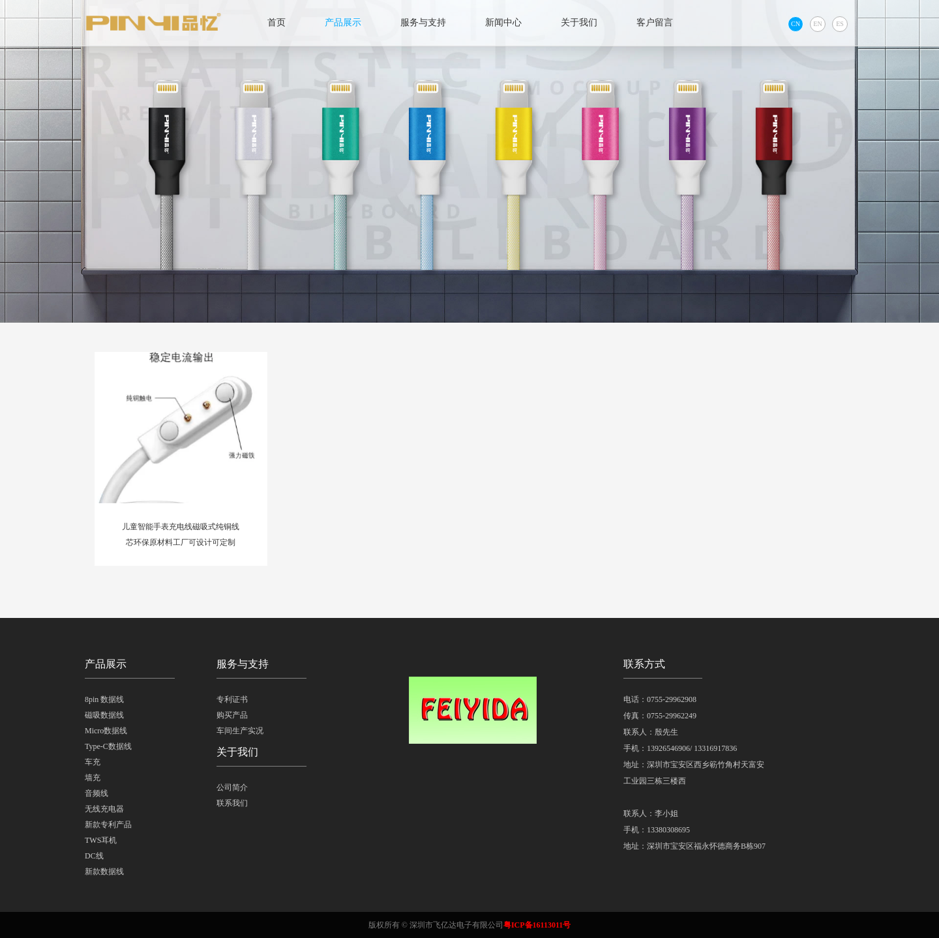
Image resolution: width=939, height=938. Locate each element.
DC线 (94, 855)
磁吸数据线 (104, 715)
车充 (92, 762)
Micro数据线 (106, 730)
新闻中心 (503, 22)
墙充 (92, 777)
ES (840, 23)
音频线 (96, 793)
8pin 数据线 (104, 699)
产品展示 (343, 22)
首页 (276, 22)
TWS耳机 (101, 840)
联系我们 (232, 803)
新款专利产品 (108, 824)
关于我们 (579, 22)
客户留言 (654, 22)
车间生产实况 (239, 730)
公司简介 (232, 787)
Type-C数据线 (108, 746)
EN (817, 23)
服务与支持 (423, 22)
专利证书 (232, 699)
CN (795, 23)
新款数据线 (104, 871)
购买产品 (232, 715)
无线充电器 (104, 808)
